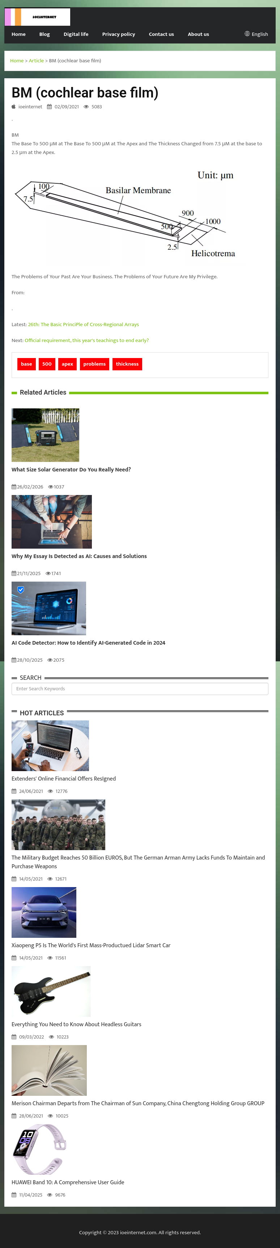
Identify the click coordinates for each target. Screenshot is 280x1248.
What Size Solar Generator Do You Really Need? (71, 470)
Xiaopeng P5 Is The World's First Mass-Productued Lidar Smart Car (91, 945)
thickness (127, 364)
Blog (44, 34)
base (26, 364)
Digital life (76, 34)
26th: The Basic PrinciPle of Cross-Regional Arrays (83, 324)
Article (36, 60)
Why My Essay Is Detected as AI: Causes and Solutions (79, 556)
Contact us (161, 34)
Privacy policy (118, 34)
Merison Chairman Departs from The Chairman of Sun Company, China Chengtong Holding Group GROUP (138, 1103)
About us (198, 34)
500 (47, 364)
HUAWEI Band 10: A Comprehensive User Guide (68, 1182)
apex (67, 364)
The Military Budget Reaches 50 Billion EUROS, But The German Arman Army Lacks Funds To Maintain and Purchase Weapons (138, 862)
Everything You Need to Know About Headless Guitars (76, 1024)
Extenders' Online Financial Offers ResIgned (64, 779)
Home (19, 34)
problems (95, 364)
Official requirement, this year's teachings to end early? (87, 340)
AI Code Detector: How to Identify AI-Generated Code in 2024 (88, 643)
